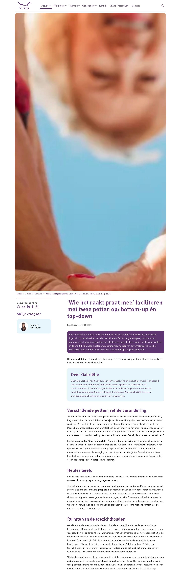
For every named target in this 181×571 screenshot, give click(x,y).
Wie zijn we (59, 5)
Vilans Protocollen (119, 5)
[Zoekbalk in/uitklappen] (162, 6)
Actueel (45, 5)
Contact (136, 5)
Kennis (102, 5)
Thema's (73, 5)
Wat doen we (88, 5)
